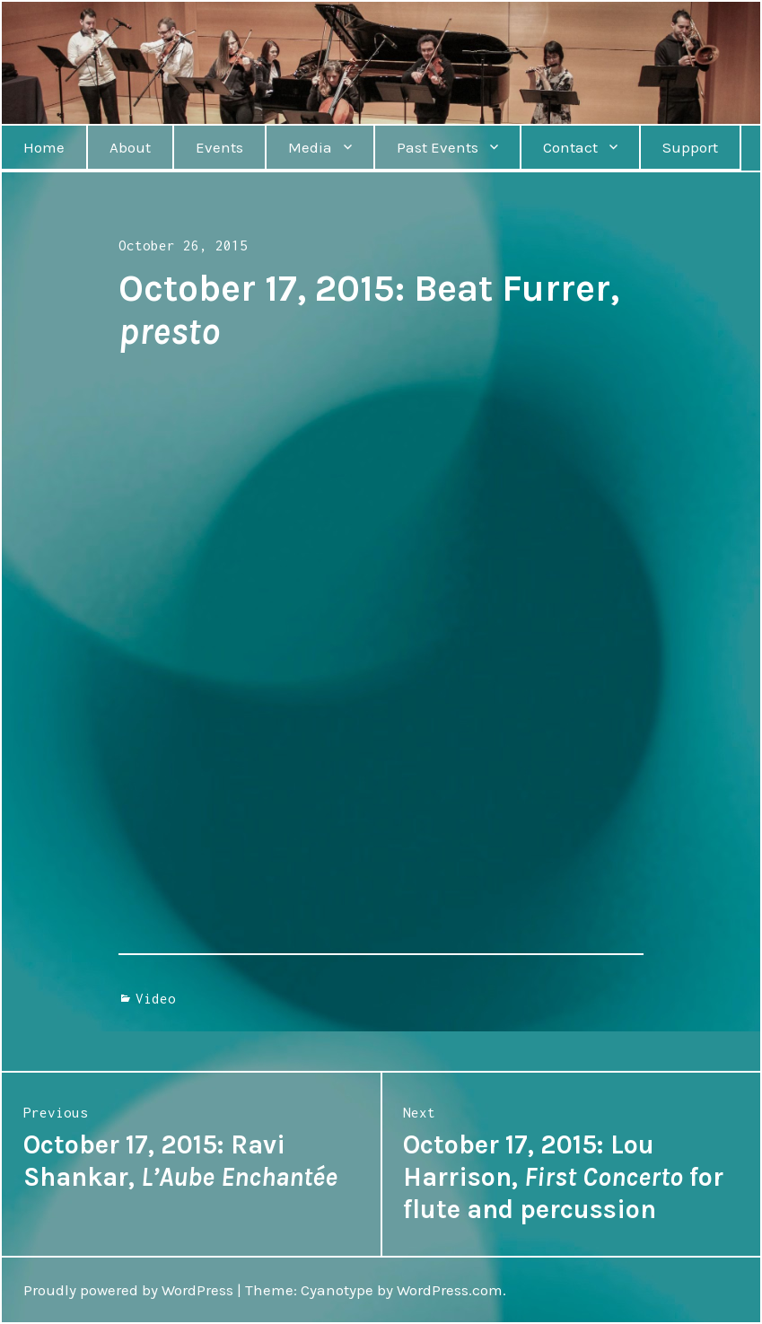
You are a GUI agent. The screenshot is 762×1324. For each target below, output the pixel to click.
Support (690, 147)
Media (310, 147)
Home (44, 147)
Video (156, 998)
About (130, 147)
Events (219, 147)
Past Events (437, 147)
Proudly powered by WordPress (128, 1290)
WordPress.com (450, 1290)
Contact (570, 147)
